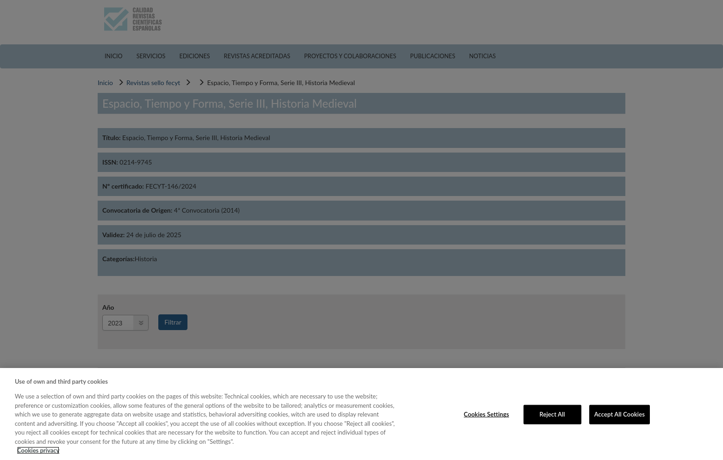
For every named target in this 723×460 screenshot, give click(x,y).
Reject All (552, 414)
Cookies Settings (486, 414)
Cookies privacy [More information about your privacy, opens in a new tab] (38, 450)
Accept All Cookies (619, 414)
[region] (361, 414)
